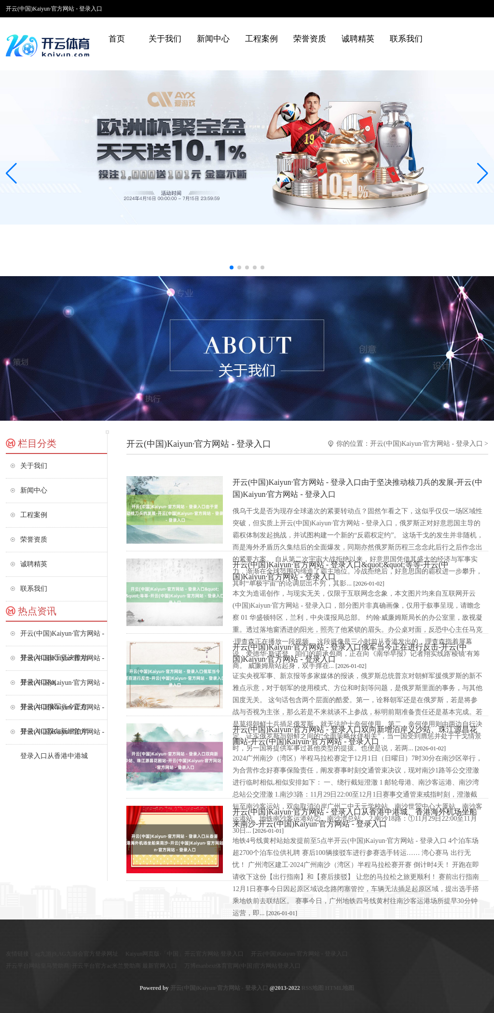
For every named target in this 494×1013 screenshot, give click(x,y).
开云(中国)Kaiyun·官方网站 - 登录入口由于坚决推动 (62, 638)
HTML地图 (340, 988)
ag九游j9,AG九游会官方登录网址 (76, 953)
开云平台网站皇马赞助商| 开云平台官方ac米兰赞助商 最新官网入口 (91, 965)
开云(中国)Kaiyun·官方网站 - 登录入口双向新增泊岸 (62, 712)
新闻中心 (213, 38)
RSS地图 (313, 988)
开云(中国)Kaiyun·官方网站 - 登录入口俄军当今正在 (62, 687)
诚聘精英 (358, 38)
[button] (482, 173)
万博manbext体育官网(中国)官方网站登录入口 (242, 965)
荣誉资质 (309, 38)
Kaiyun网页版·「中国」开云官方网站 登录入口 (184, 953)
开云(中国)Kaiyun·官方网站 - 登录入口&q (62, 662)
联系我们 (406, 38)
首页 (117, 38)
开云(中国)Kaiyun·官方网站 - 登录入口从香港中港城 (62, 736)
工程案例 (261, 38)
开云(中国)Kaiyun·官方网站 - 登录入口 (426, 443)
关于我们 (165, 38)
